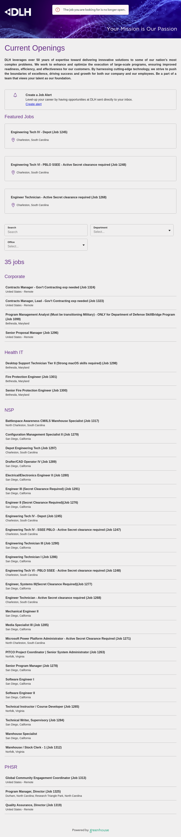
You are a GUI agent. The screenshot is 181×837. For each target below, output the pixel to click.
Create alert (34, 104)
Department (100, 227)
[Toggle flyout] (169, 230)
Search (12, 227)
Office (11, 242)
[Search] (46, 232)
